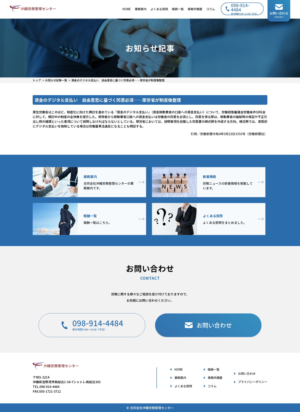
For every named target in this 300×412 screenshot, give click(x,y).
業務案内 (140, 9)
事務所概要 (195, 9)
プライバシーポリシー (252, 382)
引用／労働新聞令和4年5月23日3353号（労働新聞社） (229, 133)
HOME (126, 9)
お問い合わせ (247, 373)
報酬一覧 (178, 9)
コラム (210, 9)
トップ (37, 80)
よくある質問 (159, 9)
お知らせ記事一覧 (56, 80)
